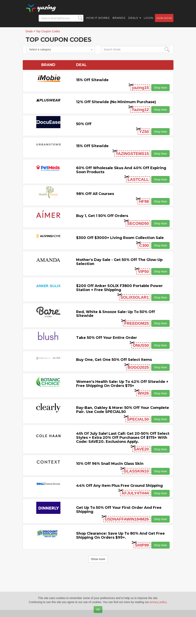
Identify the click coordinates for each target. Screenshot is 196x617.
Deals (134, 18)
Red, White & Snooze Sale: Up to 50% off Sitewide (115, 314)
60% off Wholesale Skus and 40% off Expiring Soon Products (121, 170)
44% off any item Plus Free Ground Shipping (119, 485)
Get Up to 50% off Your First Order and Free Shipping (119, 509)
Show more (98, 559)
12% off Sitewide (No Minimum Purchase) (116, 102)
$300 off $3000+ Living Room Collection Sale (120, 238)
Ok (98, 609)
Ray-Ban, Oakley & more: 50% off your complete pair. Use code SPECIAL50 (122, 409)
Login (148, 18)
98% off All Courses (95, 194)
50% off (83, 124)
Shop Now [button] (160, 87)
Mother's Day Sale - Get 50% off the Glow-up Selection (119, 262)
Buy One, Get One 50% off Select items (114, 359)
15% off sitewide (92, 80)
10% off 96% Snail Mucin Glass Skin (109, 463)
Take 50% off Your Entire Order (106, 337)
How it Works (98, 18)
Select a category (60, 49)
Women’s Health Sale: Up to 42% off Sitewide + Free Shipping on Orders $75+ (122, 383)
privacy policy (158, 602)
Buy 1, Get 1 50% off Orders (102, 216)
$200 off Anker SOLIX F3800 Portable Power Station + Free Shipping (119, 288)
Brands (119, 18)
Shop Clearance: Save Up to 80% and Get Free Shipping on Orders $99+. (120, 535)
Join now (164, 18)
